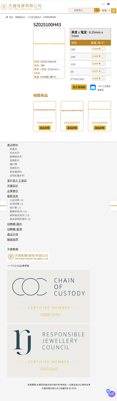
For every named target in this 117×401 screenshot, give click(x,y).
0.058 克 (99, 78)
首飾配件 (15, 160)
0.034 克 (99, 63)
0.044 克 (99, 48)
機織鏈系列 (20, 16)
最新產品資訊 (17, 215)
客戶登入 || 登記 (17, 180)
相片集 (13, 207)
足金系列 (15, 152)
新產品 (13, 149)
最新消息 (12, 196)
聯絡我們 (12, 239)
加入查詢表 (79, 87)
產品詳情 (44, 127)
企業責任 (12, 191)
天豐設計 (12, 186)
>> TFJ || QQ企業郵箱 (18, 265)
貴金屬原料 (16, 171)
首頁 (11, 16)
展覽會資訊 (16, 211)
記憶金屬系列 (17, 175)
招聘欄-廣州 (14, 224)
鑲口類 (13, 164)
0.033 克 (99, 70)
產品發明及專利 (18, 219)
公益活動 (15, 200)
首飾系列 (15, 168)
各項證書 (15, 204)
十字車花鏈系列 (34, 16)
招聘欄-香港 (14, 229)
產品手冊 (12, 234)
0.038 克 (99, 56)
